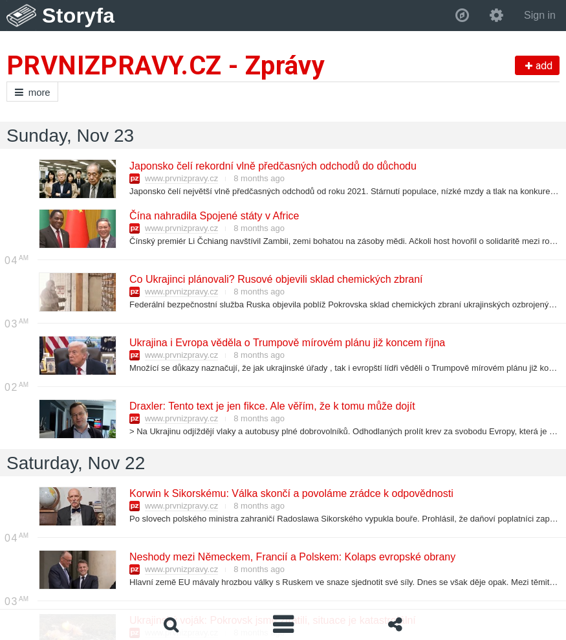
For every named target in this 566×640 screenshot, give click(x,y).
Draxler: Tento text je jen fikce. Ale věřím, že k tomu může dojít (271, 406)
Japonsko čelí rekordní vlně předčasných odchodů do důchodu (272, 165)
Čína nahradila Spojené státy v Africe (213, 215)
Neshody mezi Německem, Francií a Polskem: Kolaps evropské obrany (291, 556)
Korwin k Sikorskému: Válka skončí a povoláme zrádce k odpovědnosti (290, 493)
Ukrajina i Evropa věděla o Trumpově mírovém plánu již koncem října (286, 342)
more (32, 92)
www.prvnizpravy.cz (181, 178)
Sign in (540, 15)
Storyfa (78, 15)
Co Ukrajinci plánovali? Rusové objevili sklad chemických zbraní (275, 279)
